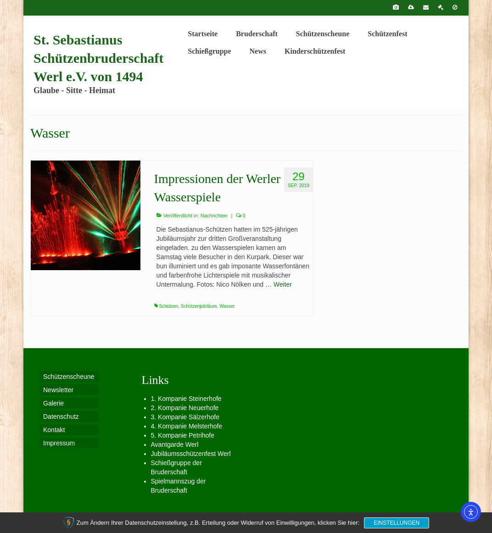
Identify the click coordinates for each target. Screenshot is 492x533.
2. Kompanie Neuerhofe (185, 407)
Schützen (168, 306)
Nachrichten (214, 215)
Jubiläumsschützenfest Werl (191, 453)
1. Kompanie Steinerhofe (186, 398)
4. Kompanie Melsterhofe (187, 426)
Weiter (283, 284)
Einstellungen (396, 523)
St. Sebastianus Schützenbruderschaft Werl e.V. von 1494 (98, 58)
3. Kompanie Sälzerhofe (185, 417)
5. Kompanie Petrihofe (183, 435)
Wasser (227, 306)
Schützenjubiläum (199, 306)
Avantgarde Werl (175, 444)
